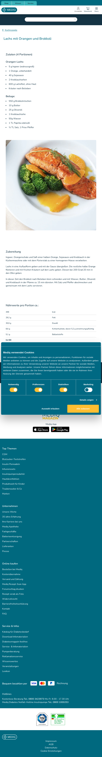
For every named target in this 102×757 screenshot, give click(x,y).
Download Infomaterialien (15, 636)
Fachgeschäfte (9, 531)
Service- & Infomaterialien (15, 646)
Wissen (18, 3)
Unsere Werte (9, 511)
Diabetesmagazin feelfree (15, 641)
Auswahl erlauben (50, 408)
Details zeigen (86, 400)
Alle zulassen (83, 408)
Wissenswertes (10, 661)
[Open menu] (96, 10)
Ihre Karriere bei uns (12, 521)
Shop (6, 3)
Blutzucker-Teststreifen (14, 459)
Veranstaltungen (10, 666)
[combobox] (51, 19)
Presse (5, 551)
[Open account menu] (78, 10)
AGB (51, 744)
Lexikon (6, 671)
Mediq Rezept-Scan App (14, 584)
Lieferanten (8, 546)
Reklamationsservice (12, 656)
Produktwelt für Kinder (13, 483)
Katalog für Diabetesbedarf (15, 631)
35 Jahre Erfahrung (11, 516)
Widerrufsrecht (9, 598)
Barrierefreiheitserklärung (15, 603)
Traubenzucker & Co (12, 488)
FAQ (4, 613)
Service (30, 3)
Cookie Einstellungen (51, 750)
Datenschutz (51, 747)
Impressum (51, 741)
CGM (4, 454)
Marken (6, 493)
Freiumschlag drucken (13, 589)
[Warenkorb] (87, 10)
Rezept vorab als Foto (13, 594)
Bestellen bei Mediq (12, 569)
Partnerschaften (10, 541)
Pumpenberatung (10, 651)
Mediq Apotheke (10, 526)
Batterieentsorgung (12, 536)
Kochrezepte (10, 30)
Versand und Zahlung (12, 579)
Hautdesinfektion (10, 478)
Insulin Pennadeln (11, 464)
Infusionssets (8, 469)
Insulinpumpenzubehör (13, 474)
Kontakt (6, 608)
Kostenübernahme (11, 574)
